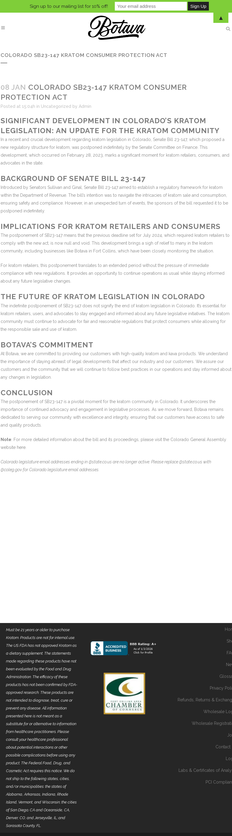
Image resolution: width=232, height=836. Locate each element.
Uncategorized (56, 106)
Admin (85, 106)
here (21, 447)
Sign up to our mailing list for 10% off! (69, 6)
